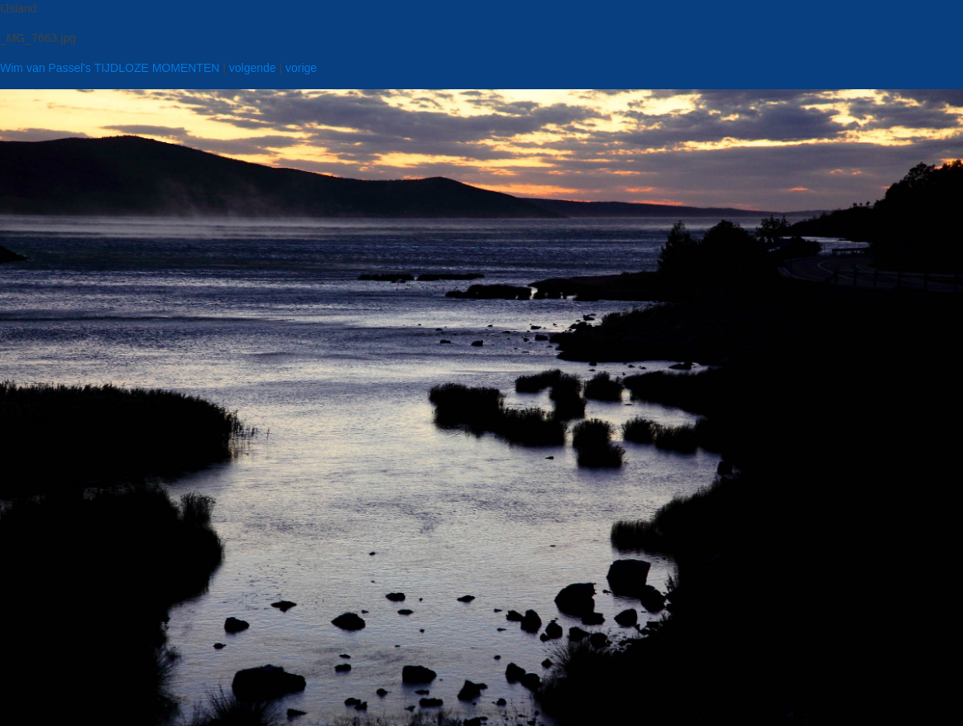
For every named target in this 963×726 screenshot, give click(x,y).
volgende (252, 67)
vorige (301, 67)
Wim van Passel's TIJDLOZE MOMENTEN (109, 67)
